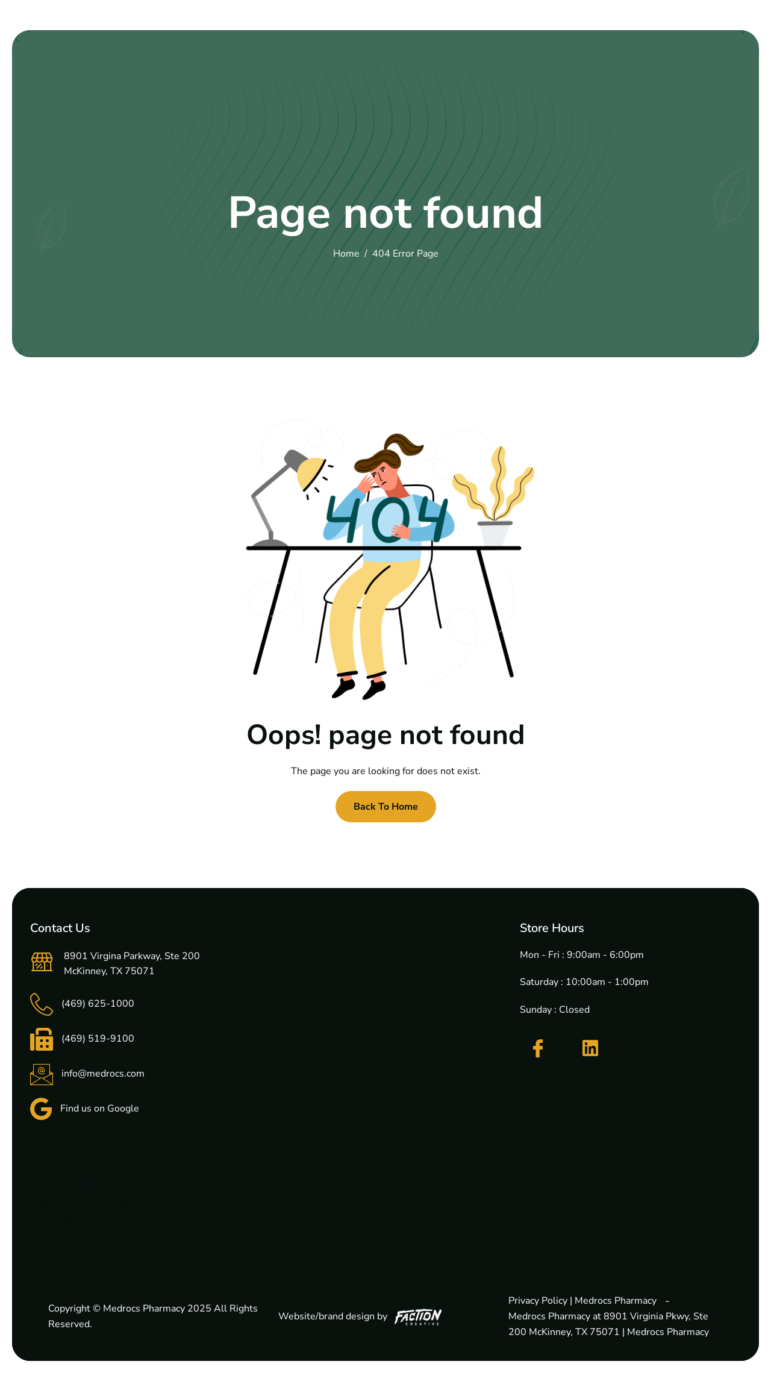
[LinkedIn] (590, 1048)
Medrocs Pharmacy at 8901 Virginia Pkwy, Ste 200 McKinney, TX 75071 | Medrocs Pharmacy (608, 1324)
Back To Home (386, 806)
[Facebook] (538, 1049)
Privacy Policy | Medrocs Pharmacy (582, 1300)
